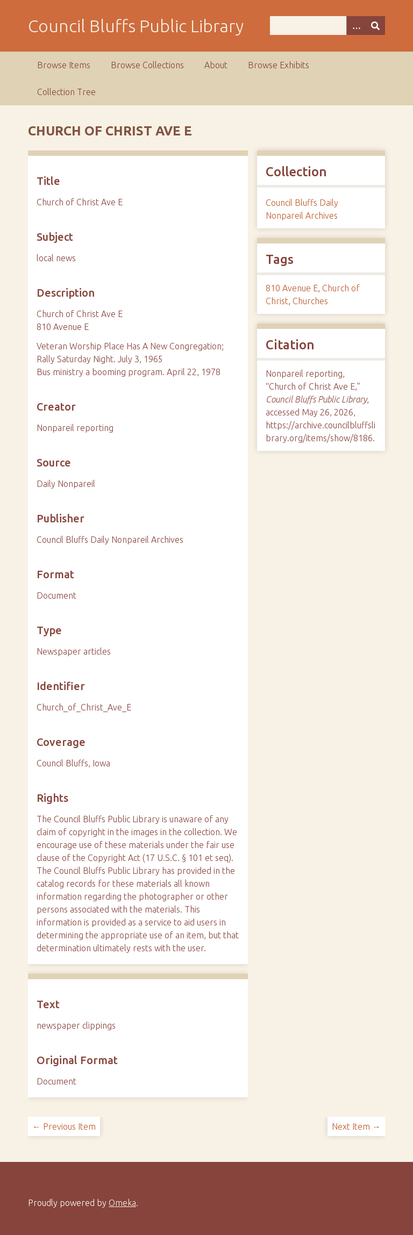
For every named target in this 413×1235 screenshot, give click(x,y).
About (215, 65)
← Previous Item (64, 1126)
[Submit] (375, 25)
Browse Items (63, 65)
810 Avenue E (292, 288)
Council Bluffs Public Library (136, 25)
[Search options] (356, 25)
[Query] (327, 25)
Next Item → (356, 1126)
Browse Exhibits (278, 65)
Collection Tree (66, 92)
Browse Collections (147, 65)
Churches (310, 301)
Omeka (122, 1203)
